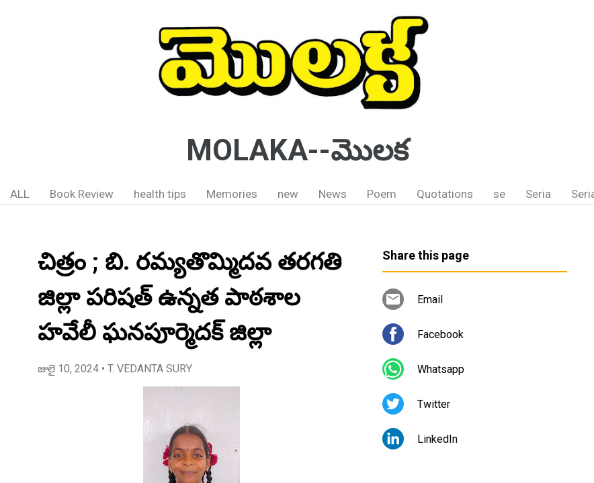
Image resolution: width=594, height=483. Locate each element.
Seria (538, 194)
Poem (381, 194)
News (333, 194)
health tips (160, 194)
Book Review (82, 194)
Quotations (445, 194)
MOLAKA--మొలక (297, 150)
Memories (231, 194)
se (499, 194)
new (288, 194)
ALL (20, 194)
